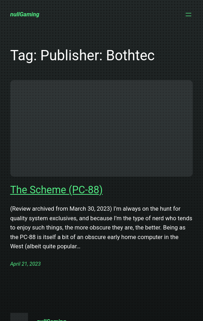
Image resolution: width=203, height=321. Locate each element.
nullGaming (24, 14)
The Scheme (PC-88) (56, 190)
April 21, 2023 (25, 264)
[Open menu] (188, 14)
